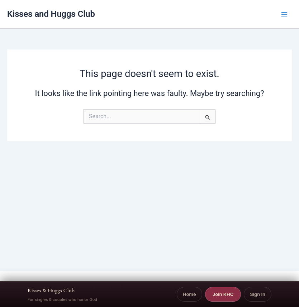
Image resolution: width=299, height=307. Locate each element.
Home (189, 294)
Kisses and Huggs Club (51, 14)
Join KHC (223, 294)
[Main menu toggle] (284, 14)
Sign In (257, 294)
